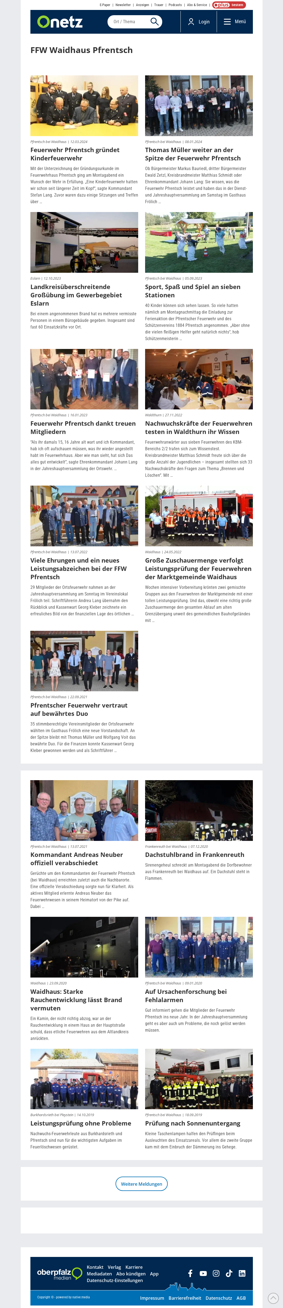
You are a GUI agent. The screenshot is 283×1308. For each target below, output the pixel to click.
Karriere (134, 1270)
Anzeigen (142, 5)
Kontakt (95, 1270)
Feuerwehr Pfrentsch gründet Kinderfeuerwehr (75, 156)
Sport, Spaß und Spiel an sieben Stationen (192, 293)
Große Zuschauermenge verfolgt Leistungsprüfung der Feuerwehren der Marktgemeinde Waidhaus (198, 570)
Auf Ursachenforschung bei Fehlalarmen (186, 997)
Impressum (152, 1301)
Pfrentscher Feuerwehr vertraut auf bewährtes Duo (79, 711)
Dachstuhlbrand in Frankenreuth (194, 857)
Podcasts (175, 5)
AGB (241, 1301)
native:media (81, 1300)
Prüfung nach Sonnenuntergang (192, 1125)
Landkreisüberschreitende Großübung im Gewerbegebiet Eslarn (76, 297)
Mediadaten (99, 1276)
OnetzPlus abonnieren (228, 5)
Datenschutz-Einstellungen (115, 1283)
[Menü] (226, 22)
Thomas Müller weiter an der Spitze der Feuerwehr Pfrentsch (193, 156)
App (154, 1276)
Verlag (114, 1270)
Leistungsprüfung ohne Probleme (80, 1125)
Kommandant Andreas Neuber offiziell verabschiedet (76, 861)
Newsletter (123, 5)
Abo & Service (197, 5)
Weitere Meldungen (141, 1186)
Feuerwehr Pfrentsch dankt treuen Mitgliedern (83, 430)
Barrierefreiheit (185, 1301)
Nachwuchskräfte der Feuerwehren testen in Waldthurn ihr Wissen (198, 430)
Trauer (158, 5)
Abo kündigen (131, 1276)
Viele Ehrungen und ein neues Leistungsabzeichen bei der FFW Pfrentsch (78, 570)
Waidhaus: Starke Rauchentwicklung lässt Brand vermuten (76, 1001)
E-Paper (105, 5)
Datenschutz (219, 1301)
